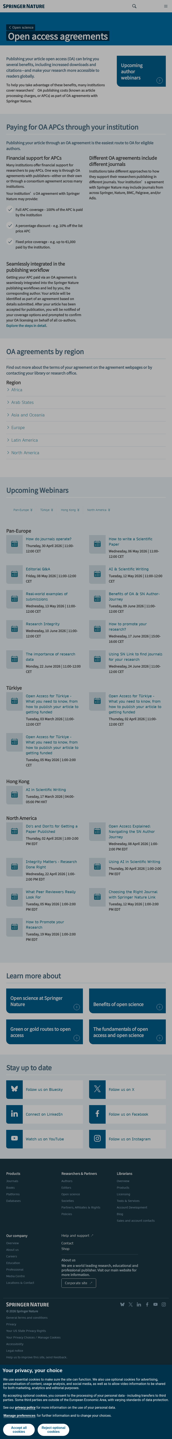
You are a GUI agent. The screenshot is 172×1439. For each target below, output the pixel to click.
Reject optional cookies (54, 1430)
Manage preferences (20, 1415)
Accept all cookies (19, 1430)
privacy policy (25, 1408)
